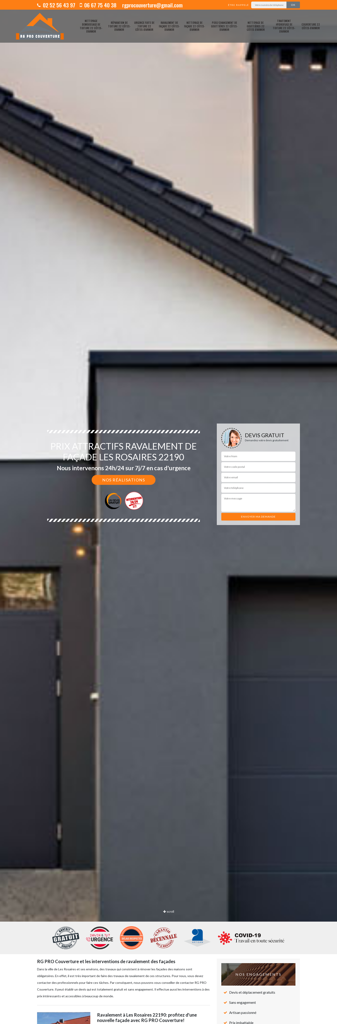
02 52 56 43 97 (56, 5)
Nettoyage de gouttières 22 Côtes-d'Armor (256, 26)
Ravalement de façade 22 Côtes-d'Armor (169, 26)
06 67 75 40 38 (98, 5)
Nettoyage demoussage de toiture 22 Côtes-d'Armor (91, 26)
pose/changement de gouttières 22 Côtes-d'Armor (224, 26)
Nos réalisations (123, 479)
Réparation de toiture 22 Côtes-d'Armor (119, 26)
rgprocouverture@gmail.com (152, 5)
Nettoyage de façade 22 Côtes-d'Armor (194, 26)
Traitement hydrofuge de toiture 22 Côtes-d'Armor (284, 26)
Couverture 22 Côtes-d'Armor (311, 26)
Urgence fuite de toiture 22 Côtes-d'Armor (144, 26)
